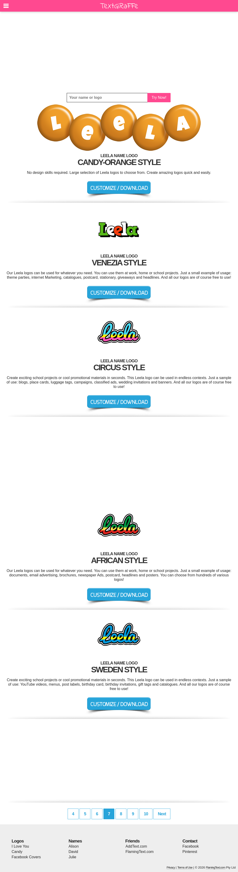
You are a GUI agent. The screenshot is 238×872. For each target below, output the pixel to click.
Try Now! (159, 97)
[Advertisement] (119, 52)
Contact (189, 841)
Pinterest (189, 852)
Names (75, 841)
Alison (74, 846)
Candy (17, 852)
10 (146, 814)
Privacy (171, 867)
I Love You (20, 846)
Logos (18, 841)
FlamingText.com (140, 852)
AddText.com (136, 846)
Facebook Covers (26, 857)
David (73, 852)
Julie (72, 857)
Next (162, 814)
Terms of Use (184, 867)
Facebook (190, 846)
